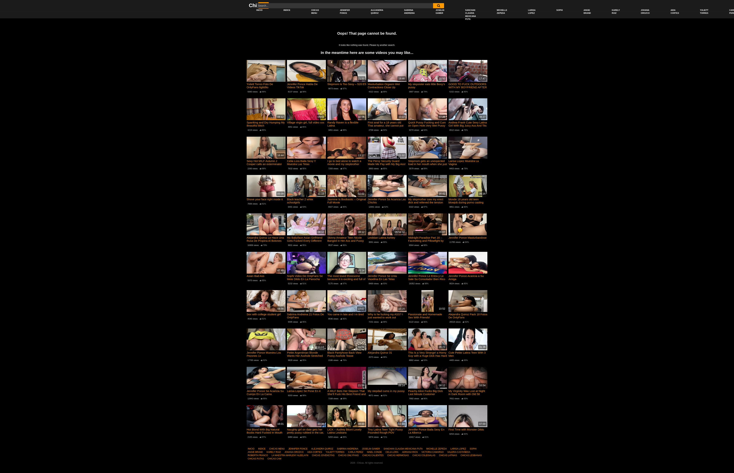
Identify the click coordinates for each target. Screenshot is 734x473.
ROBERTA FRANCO (258, 455)
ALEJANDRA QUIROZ (377, 11)
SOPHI (559, 10)
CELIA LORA (392, 452)
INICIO (259, 10)
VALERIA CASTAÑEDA (458, 452)
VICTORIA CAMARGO (432, 452)
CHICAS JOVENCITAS (323, 455)
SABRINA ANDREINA (409, 11)
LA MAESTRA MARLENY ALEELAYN (290, 455)
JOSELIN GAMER (440, 11)
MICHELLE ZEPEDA (502, 11)
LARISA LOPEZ (532, 11)
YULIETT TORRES (704, 11)
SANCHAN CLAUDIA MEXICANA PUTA (470, 14)
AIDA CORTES (675, 11)
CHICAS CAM (274, 458)
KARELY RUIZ (616, 11)
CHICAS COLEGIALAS (424, 455)
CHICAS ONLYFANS (348, 455)
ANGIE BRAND (587, 11)
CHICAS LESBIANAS (471, 455)
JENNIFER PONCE (345, 11)
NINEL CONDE (374, 452)
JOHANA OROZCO (645, 11)
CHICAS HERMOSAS (398, 455)
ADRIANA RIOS (410, 452)
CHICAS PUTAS (256, 458)
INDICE (287, 10)
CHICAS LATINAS (448, 455)
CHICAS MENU (315, 11)
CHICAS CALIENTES (373, 455)
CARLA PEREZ (355, 452)
